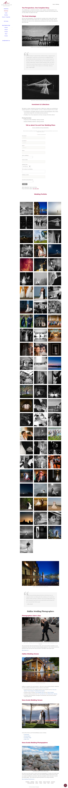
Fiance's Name (25, 159)
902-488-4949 (36, 188)
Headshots (6, 8)
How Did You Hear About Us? (27, 179)
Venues (6, 29)
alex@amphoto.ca (6, 40)
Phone (23, 150)
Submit (24, 184)
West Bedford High (6, 25)
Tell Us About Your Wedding (27, 169)
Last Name (24, 140)
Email (23, 145)
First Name (24, 135)
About (6, 33)
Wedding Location (25, 174)
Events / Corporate (6, 17)
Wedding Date (25, 164)
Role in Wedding (25, 155)
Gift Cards (6, 21)
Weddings (6, 10)
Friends (6, 31)
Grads (6, 12)
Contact (6, 35)
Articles (6, 27)
